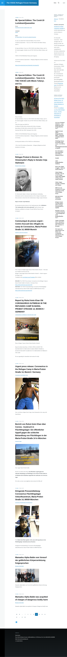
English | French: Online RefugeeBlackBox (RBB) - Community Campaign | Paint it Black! (59, 135)
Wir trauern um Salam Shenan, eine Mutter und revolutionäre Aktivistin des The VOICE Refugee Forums (59, 233)
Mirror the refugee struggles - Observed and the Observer (60, 168)
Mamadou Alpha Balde (19, 566)
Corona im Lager (18, 441)
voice (17, 154)
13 (42, 615)
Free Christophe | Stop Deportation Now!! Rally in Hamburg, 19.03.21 (59, 153)
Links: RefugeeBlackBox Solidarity (59, 162)
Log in (64, 6)
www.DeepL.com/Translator (28, 277)
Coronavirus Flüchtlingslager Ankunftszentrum (23, 502)
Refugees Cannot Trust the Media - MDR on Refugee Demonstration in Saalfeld (59, 204)
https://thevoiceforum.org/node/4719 (23, 284)
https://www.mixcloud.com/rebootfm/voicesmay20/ (27, 65)
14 (45, 615)
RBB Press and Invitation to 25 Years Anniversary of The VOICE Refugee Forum (60, 190)
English (16, 32)
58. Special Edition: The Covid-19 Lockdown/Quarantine (25, 37)
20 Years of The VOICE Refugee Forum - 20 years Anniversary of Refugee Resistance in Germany (59, 102)
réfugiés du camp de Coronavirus (21, 232)
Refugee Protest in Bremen (20, 165)
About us (56, 19)
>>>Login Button (19, 640)
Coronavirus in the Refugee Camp (21, 375)
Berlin (17, 17)
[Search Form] (58, 6)
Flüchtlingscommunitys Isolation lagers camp (23, 27)
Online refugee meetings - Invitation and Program (60, 184)
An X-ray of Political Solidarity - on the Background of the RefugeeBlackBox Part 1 (59, 125)
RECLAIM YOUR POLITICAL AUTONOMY (59, 198)
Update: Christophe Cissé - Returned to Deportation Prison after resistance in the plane (59, 223)
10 (34, 615)
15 (17, 617)
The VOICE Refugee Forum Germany (22, 7)
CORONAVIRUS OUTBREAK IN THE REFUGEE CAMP (25, 314)
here (55, 20)
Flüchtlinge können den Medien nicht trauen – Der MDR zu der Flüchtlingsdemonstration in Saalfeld (60, 144)
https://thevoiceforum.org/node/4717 (23, 290)
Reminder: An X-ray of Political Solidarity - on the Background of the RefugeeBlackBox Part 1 (60, 214)
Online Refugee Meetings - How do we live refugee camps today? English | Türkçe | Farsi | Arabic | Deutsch (60, 176)
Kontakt (57, 158)
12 (40, 615)
